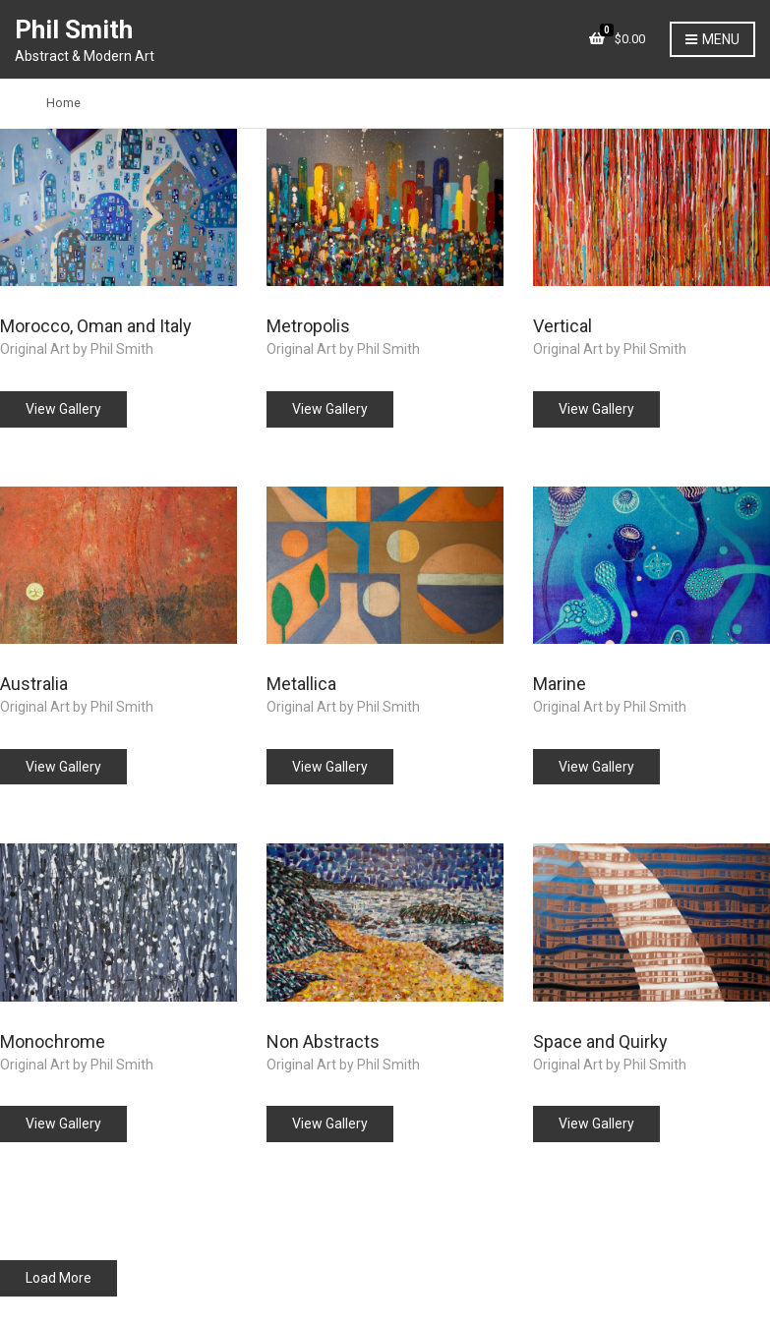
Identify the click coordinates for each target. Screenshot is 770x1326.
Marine (559, 683)
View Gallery (63, 409)
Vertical (562, 326)
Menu (712, 40)
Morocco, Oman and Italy (96, 326)
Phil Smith (74, 29)
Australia (34, 683)
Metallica (301, 683)
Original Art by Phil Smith (76, 349)
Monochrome (52, 1041)
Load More (58, 1278)
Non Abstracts (323, 1041)
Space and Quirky (600, 1041)
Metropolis (308, 326)
